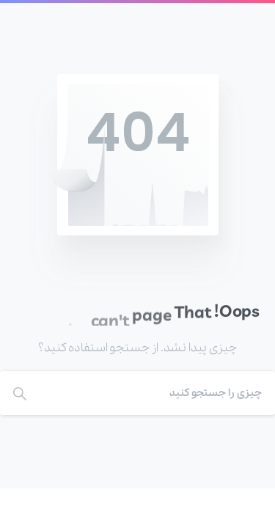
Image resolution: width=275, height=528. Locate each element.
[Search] (157, 393)
